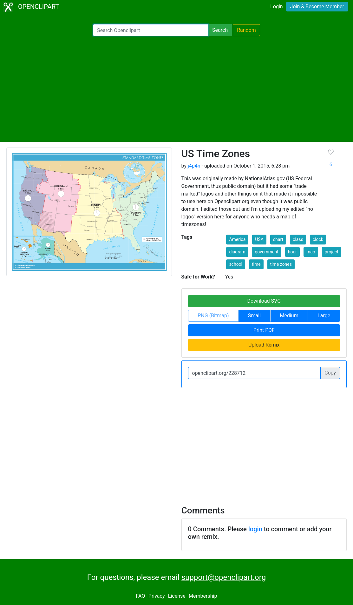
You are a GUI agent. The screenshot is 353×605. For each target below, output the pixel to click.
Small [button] (254, 316)
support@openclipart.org (223, 577)
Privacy (156, 596)
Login (276, 6)
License (177, 596)
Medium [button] (289, 316)
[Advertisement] (176, 89)
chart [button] (278, 239)
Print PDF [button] (264, 330)
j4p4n (194, 166)
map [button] (310, 251)
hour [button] (292, 251)
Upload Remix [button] (263, 345)
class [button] (298, 239)
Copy (330, 373)
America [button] (237, 239)
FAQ (140, 596)
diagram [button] (237, 251)
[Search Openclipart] (150, 30)
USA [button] (259, 239)
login (255, 529)
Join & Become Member (317, 6)
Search (220, 30)
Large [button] (323, 316)
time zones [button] (281, 264)
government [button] (266, 251)
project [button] (331, 251)
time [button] (256, 264)
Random (246, 30)
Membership (203, 596)
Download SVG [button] (264, 301)
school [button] (235, 264)
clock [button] (318, 239)
